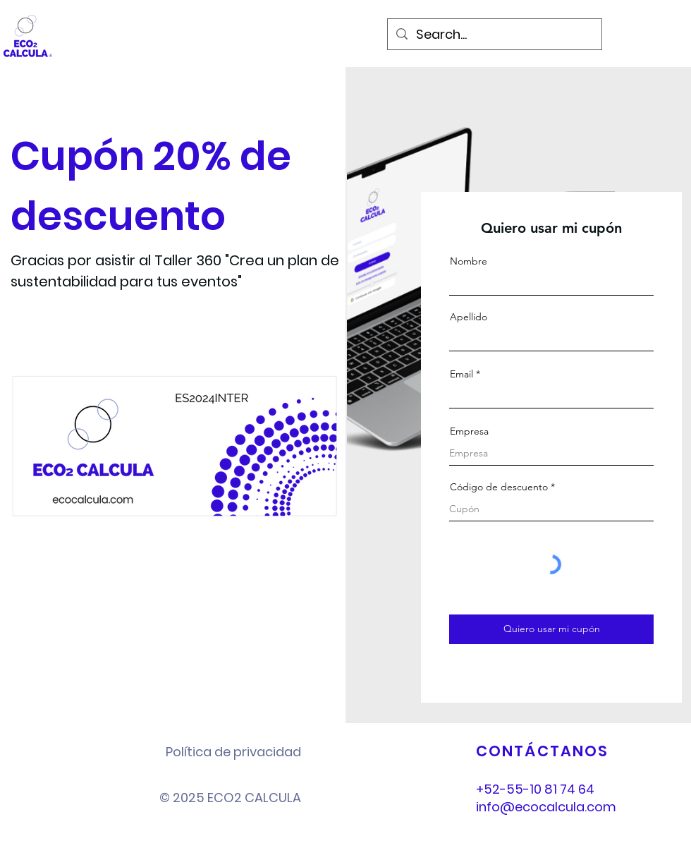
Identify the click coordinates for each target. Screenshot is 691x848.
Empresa (469, 431)
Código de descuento (499, 487)
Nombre (468, 261)
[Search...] (494, 34)
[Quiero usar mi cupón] (551, 629)
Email (461, 374)
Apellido (468, 317)
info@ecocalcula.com (546, 807)
